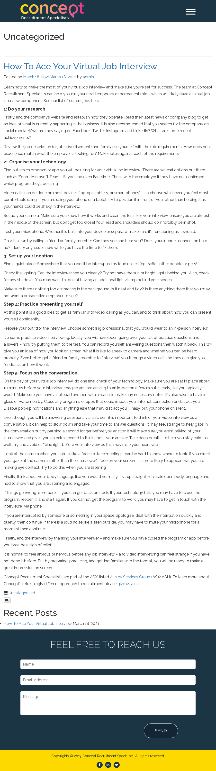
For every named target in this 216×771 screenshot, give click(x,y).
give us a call (129, 583)
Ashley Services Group (130, 577)
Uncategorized (22, 593)
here (95, 100)
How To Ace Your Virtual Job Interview (80, 66)
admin (88, 77)
